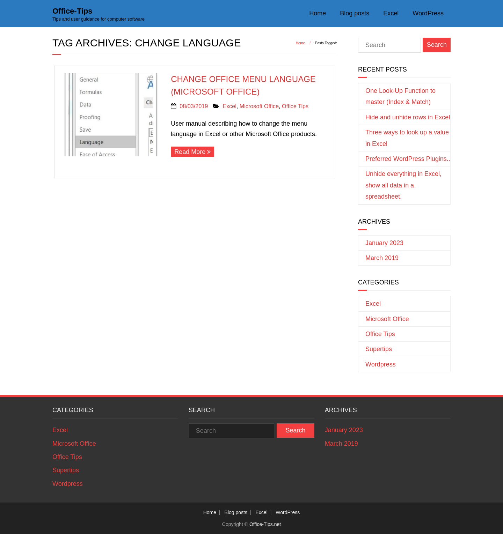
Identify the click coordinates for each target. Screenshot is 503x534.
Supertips (378, 349)
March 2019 (382, 257)
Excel (391, 13)
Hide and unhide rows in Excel (407, 117)
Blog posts (354, 13)
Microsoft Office (259, 106)
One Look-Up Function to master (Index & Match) (400, 96)
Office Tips (295, 106)
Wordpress (380, 364)
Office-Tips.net (265, 524)
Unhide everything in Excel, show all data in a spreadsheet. (403, 185)
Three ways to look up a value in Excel (407, 138)
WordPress (428, 13)
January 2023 (384, 242)
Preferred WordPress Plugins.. (407, 158)
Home (317, 13)
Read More (189, 151)
